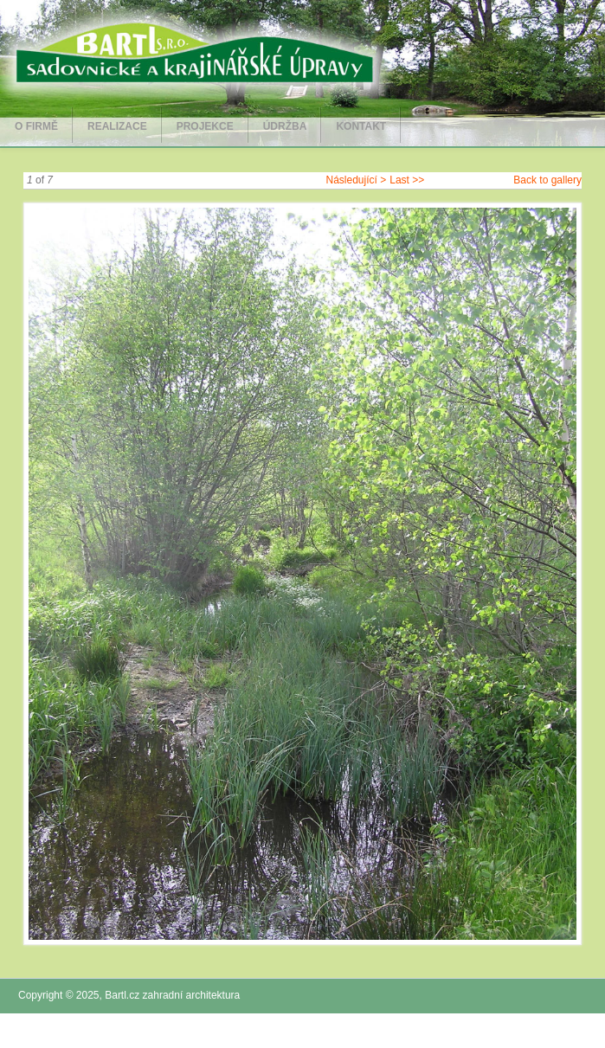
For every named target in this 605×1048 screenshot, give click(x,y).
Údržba (285, 126)
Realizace (117, 126)
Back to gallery (547, 180)
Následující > (356, 180)
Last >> (406, 180)
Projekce (205, 126)
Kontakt (361, 126)
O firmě (36, 126)
